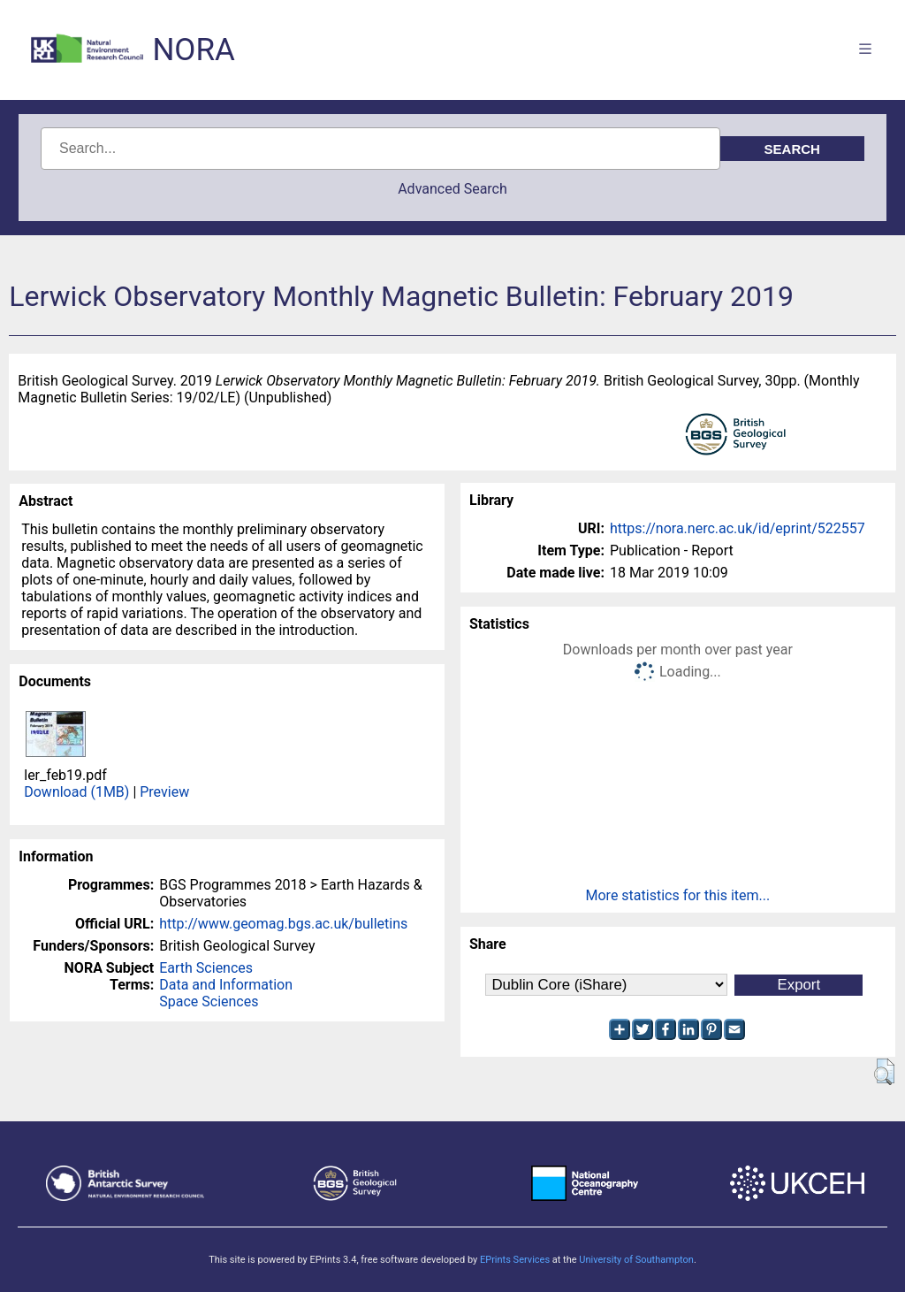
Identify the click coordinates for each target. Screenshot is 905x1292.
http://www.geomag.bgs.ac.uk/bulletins (283, 923)
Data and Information (226, 984)
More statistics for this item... (678, 895)
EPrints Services (515, 1259)
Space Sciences (208, 1001)
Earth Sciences (206, 967)
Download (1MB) (76, 792)
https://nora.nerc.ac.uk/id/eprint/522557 (737, 528)
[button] (884, 1072)
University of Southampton (636, 1259)
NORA (193, 50)
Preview (164, 792)
